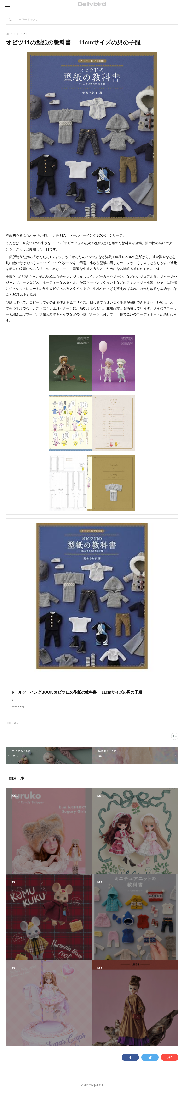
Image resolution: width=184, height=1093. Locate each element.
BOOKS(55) (12, 723)
